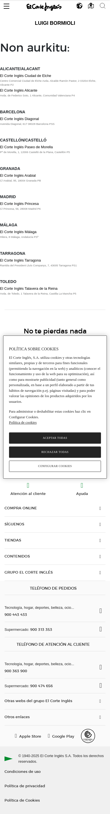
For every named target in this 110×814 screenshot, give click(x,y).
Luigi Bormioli (55, 23)
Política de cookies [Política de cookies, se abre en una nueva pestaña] (23, 422)
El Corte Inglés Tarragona (20, 260)
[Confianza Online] (88, 736)
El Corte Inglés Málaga (18, 232)
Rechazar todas (55, 452)
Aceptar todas (55, 437)
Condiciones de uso (23, 771)
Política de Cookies (22, 800)
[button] (6, 4)
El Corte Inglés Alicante (18, 90)
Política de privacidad (25, 785)
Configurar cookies (55, 466)
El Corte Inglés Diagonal (19, 119)
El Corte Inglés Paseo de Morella (26, 147)
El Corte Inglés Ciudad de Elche (25, 76)
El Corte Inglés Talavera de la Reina (29, 288)
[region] (55, 407)
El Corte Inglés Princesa (19, 204)
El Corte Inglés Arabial (18, 175)
